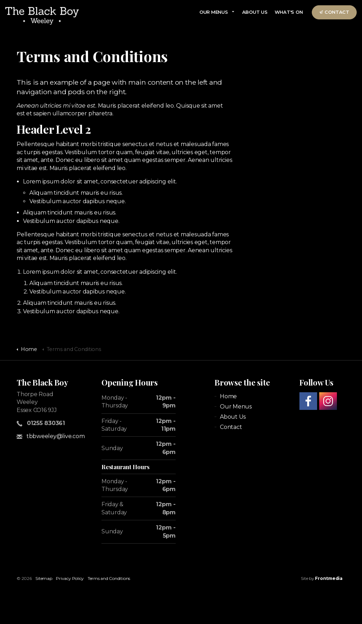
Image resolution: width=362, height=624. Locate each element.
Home (228, 396)
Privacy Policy (70, 578)
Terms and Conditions (109, 578)
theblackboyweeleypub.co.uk (42, 16)
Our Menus (213, 12)
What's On (289, 12)
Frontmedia (329, 578)
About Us (255, 12)
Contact (334, 12)
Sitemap (43, 578)
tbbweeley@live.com (56, 436)
